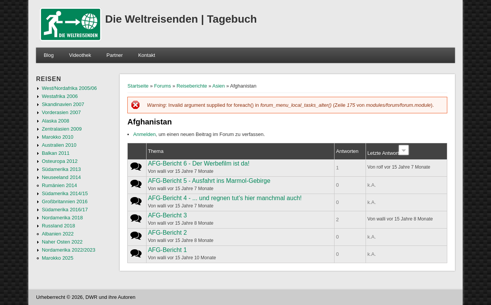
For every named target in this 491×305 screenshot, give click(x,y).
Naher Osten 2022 (62, 242)
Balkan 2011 (55, 153)
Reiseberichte (191, 86)
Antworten (347, 151)
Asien (219, 86)
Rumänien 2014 (59, 185)
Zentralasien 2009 (62, 129)
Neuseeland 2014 (61, 177)
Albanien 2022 (58, 234)
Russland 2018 (58, 226)
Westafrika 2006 (60, 96)
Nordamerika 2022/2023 (68, 250)
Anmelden (144, 134)
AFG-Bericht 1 (167, 250)
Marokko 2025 (57, 258)
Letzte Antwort (388, 153)
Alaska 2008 (55, 121)
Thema (155, 151)
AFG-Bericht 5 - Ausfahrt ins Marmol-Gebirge (209, 180)
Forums (162, 86)
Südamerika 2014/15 (65, 193)
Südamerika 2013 (61, 169)
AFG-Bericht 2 (167, 232)
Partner (115, 55)
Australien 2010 (59, 145)
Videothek (80, 55)
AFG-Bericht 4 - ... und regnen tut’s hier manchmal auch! (225, 198)
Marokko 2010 (57, 137)
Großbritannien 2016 (64, 201)
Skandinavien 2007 (63, 104)
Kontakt (146, 55)
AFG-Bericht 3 (167, 215)
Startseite (137, 86)
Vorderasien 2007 (61, 112)
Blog (49, 55)
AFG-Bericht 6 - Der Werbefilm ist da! (199, 163)
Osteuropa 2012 (59, 161)
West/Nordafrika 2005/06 (69, 88)
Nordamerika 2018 (62, 217)
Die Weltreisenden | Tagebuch (181, 19)
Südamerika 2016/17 (65, 209)
